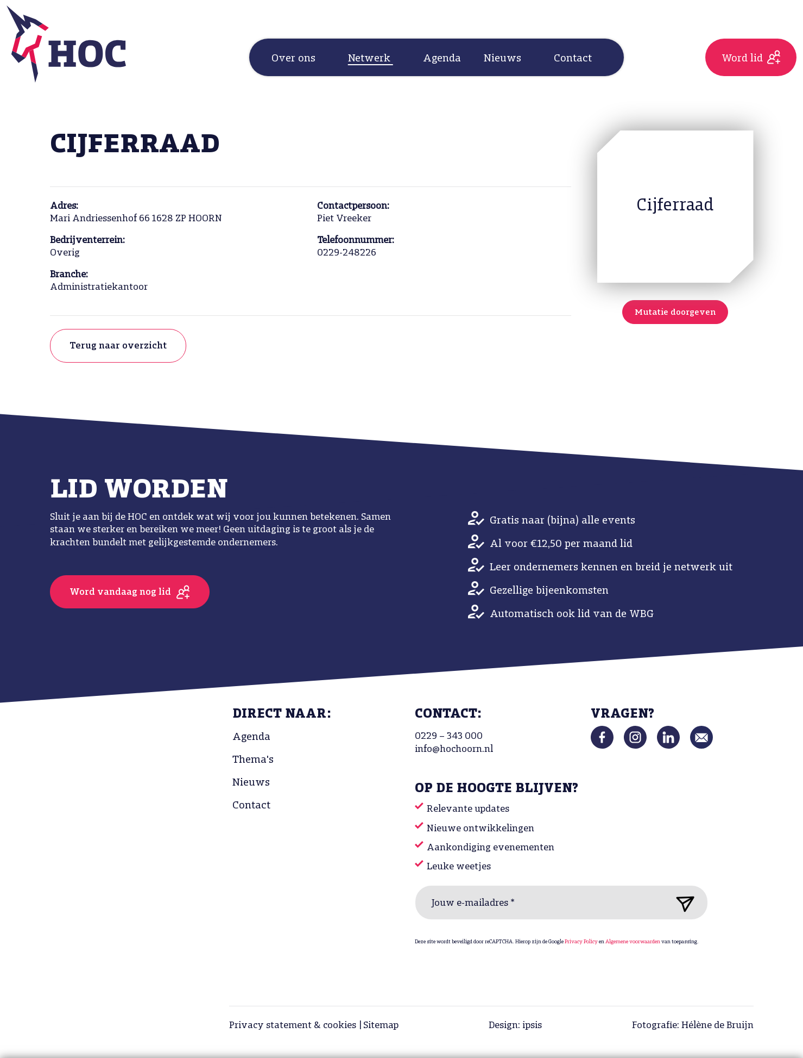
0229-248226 (346, 253)
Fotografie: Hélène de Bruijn (693, 1025)
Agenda (442, 58)
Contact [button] (574, 58)
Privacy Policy (581, 942)
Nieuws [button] (504, 58)
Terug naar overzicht (118, 346)
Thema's (253, 760)
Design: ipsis (515, 1025)
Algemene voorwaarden (632, 942)
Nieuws (251, 782)
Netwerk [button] (370, 58)
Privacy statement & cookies (292, 1025)
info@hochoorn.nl (454, 749)
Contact (251, 805)
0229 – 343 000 (449, 736)
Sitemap (381, 1025)
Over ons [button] (294, 58)
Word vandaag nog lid (120, 592)
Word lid (742, 58)
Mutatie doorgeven (675, 312)
